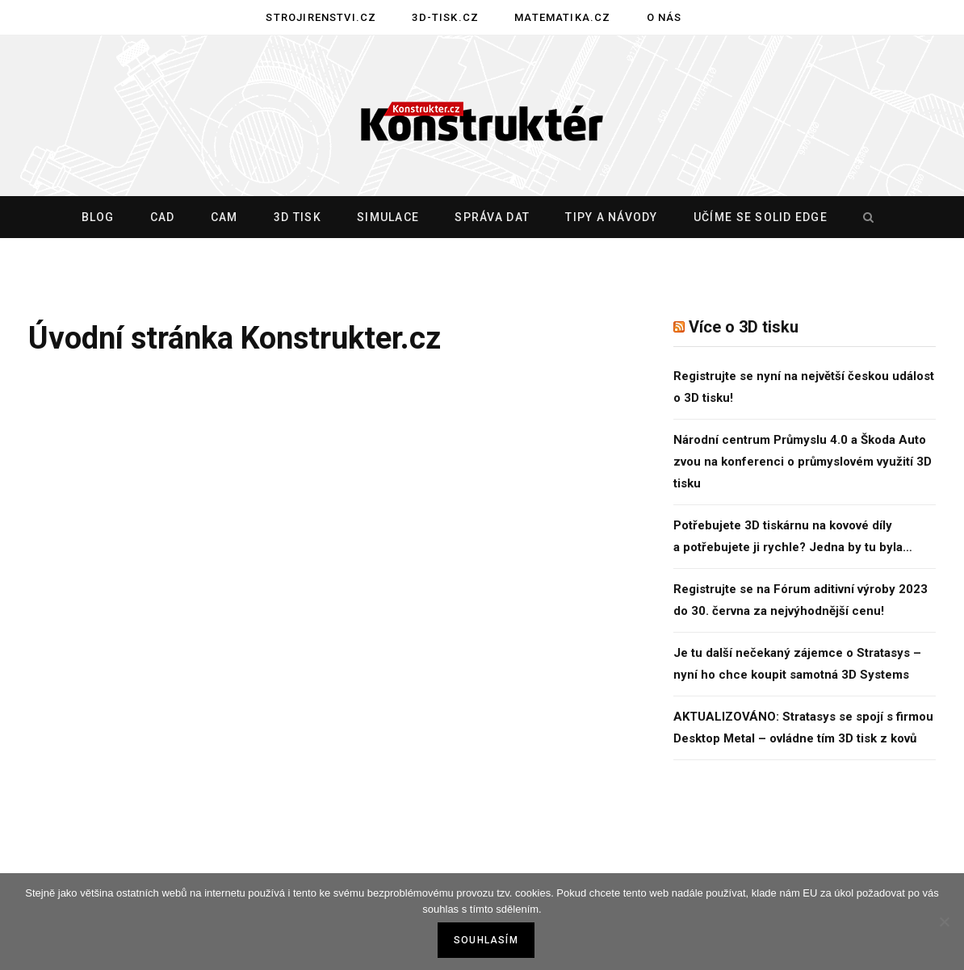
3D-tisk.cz (445, 17)
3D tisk (297, 217)
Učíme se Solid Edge (761, 217)
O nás (664, 17)
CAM (224, 217)
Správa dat (492, 217)
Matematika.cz (562, 17)
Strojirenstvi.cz (321, 17)
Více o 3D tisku (743, 327)
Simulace (388, 217)
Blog (98, 217)
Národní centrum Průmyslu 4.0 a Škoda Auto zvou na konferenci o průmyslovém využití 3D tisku (802, 462)
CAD (162, 217)
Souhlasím (486, 940)
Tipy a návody (611, 217)
